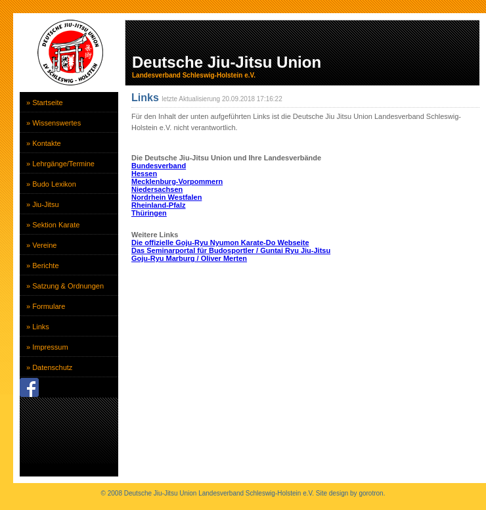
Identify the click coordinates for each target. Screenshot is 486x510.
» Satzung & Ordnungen (65, 286)
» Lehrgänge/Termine (60, 164)
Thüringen (149, 213)
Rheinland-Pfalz (158, 205)
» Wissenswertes (53, 123)
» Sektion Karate (52, 225)
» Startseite (44, 102)
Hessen (144, 173)
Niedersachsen (157, 189)
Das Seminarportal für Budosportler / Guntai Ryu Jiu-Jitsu (230, 250)
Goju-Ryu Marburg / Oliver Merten (189, 258)
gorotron (371, 493)
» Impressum (47, 347)
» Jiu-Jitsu (42, 204)
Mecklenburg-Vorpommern (177, 181)
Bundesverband (158, 166)
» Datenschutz (49, 367)
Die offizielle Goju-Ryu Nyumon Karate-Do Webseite (220, 242)
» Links (37, 327)
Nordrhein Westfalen (166, 197)
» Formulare (45, 306)
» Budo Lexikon (51, 184)
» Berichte (42, 265)
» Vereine (41, 245)
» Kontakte (43, 143)
